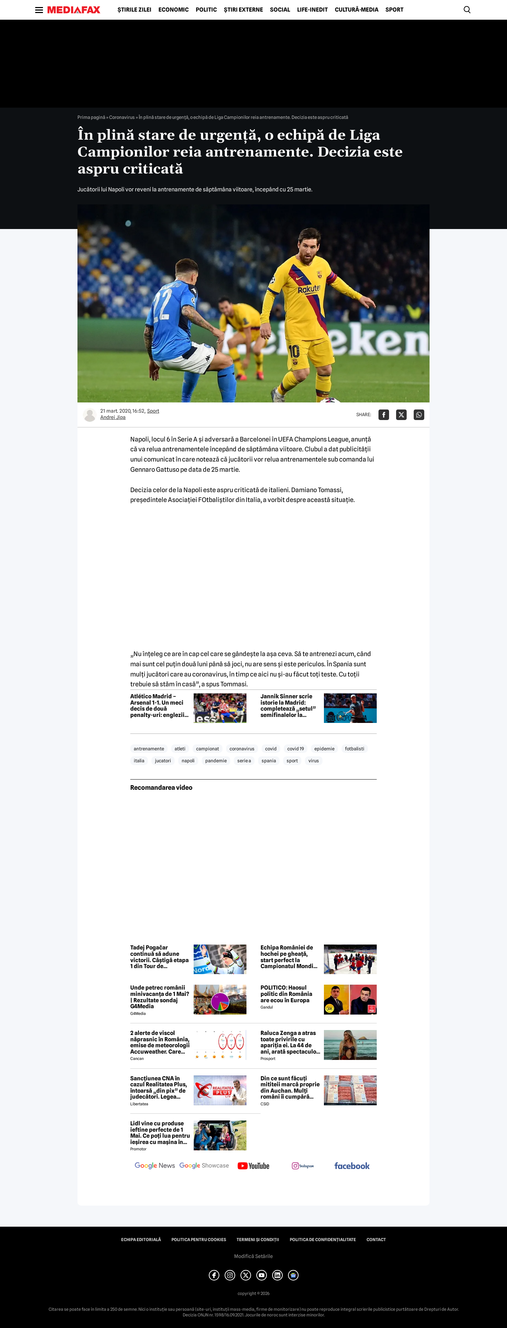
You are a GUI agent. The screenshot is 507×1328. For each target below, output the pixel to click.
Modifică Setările (253, 1256)
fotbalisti (354, 748)
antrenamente (149, 748)
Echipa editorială (141, 1239)
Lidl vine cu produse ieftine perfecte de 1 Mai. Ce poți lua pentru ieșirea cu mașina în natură (160, 1132)
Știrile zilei (134, 10)
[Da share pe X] (401, 414)
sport (292, 760)
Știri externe (243, 10)
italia (139, 760)
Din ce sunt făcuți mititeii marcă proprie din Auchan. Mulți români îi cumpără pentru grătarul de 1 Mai (290, 1087)
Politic (206, 10)
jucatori (163, 760)
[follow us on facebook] (352, 1166)
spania (269, 760)
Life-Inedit (312, 10)
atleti (180, 748)
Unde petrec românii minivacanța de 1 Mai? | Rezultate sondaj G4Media (159, 997)
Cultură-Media (356, 10)
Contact (376, 1239)
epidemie (324, 748)
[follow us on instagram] (302, 1166)
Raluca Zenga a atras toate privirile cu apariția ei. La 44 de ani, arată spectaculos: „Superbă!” (290, 1042)
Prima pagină (91, 117)
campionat (207, 748)
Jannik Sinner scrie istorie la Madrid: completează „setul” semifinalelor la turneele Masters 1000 (290, 705)
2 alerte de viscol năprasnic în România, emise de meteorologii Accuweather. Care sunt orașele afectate (160, 1042)
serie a (244, 760)
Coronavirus (122, 117)
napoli (188, 760)
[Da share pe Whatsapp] (419, 414)
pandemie (216, 760)
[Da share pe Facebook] (383, 414)
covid (271, 748)
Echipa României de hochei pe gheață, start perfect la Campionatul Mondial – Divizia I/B (289, 957)
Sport (394, 10)
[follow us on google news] (155, 1166)
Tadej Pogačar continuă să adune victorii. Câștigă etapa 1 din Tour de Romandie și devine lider (159, 957)
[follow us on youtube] (253, 1166)
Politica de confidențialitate (323, 1239)
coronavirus (242, 748)
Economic (173, 10)
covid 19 (295, 748)
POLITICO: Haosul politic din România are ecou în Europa (286, 994)
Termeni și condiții (258, 1239)
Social (280, 10)
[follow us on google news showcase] (204, 1166)
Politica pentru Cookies (198, 1239)
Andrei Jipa (113, 417)
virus (313, 760)
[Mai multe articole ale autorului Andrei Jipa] (90, 415)
